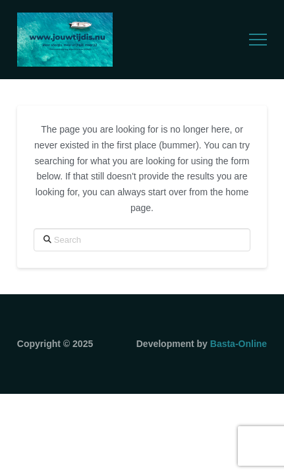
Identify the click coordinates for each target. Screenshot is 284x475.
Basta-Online (238, 343)
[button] (258, 40)
